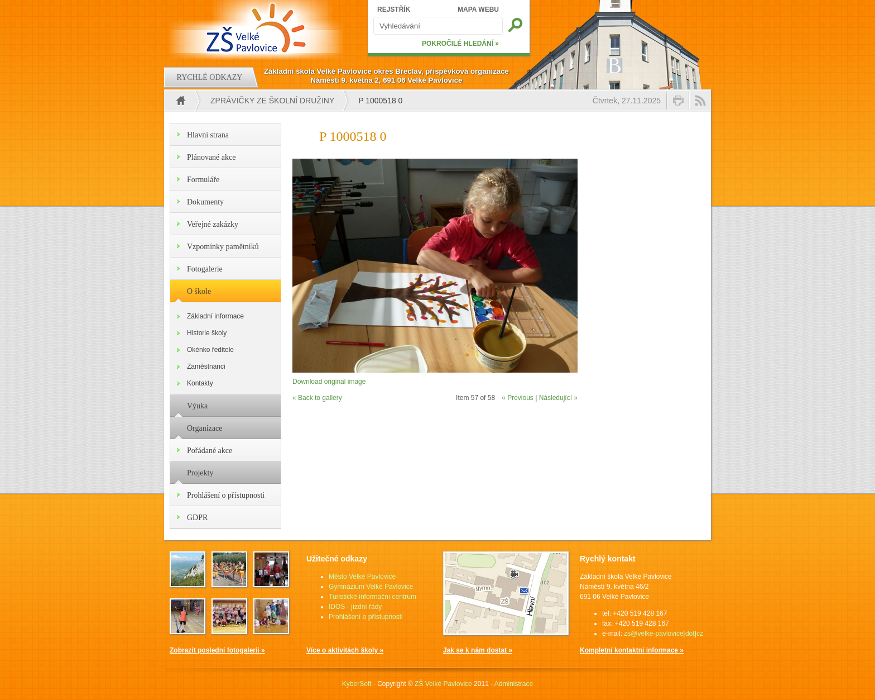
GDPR (197, 517)
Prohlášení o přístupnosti (226, 495)
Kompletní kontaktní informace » (632, 650)
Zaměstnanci (206, 366)
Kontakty (200, 383)
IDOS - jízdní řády (355, 607)
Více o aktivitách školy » (344, 650)
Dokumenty (205, 202)
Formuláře (203, 179)
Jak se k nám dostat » (477, 650)
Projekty (200, 473)
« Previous (517, 398)
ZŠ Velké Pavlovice (443, 684)
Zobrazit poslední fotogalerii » (217, 650)
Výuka (197, 406)
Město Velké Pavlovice (362, 576)
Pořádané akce (209, 450)
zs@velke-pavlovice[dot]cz (663, 633)
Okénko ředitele (210, 350)
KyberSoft (357, 684)
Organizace (204, 428)
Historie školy (207, 333)
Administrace (513, 684)
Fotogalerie (205, 269)
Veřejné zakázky (212, 224)
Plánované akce (211, 157)
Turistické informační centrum (372, 597)
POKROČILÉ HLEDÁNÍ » (460, 43)
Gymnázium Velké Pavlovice (371, 587)
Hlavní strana (208, 135)
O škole (199, 291)
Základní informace (215, 316)
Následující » (558, 398)
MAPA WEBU (478, 9)
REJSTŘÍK (393, 9)
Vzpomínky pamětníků (223, 246)
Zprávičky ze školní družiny (272, 100)
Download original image (329, 381)
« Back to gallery (317, 398)
